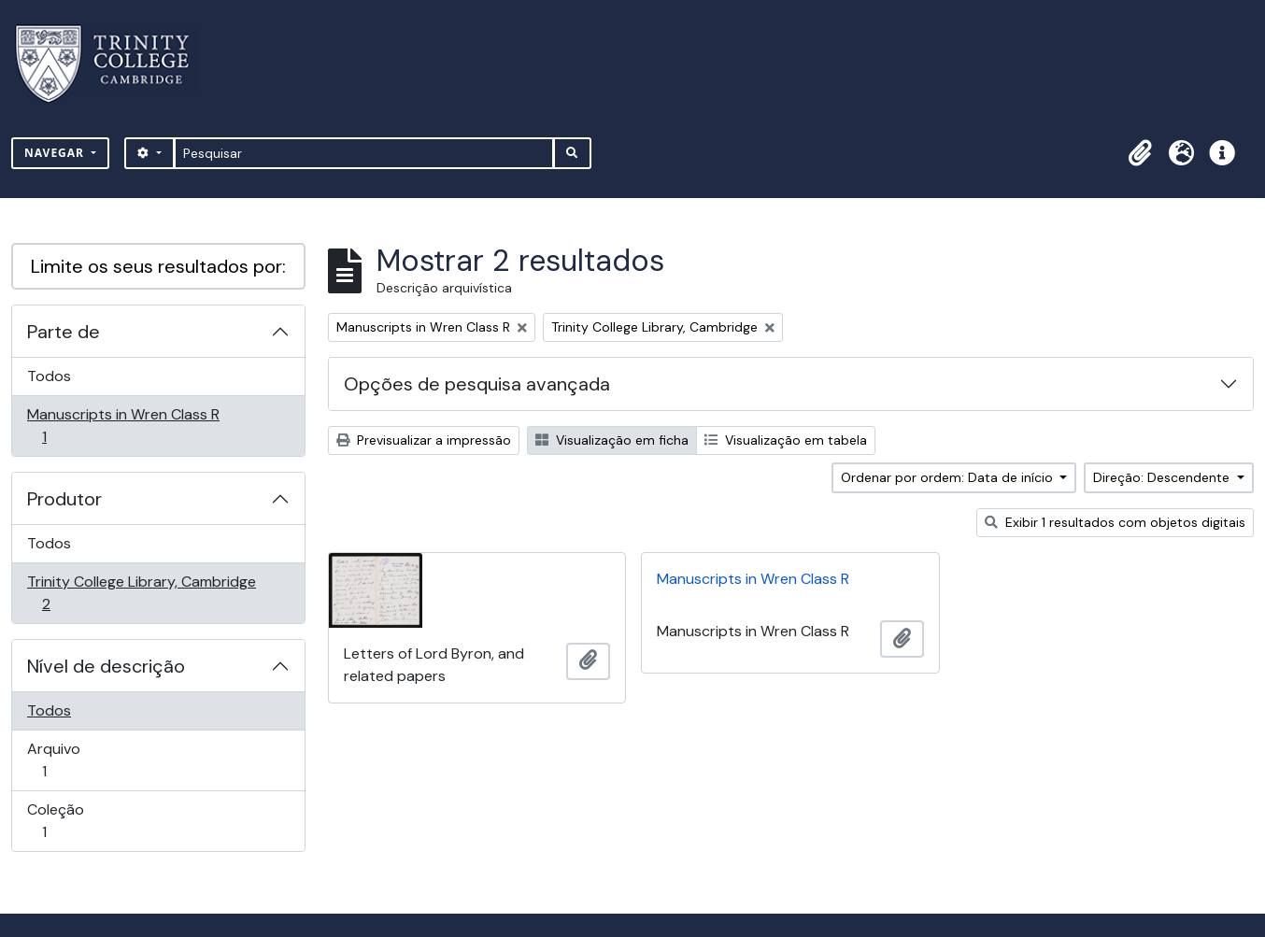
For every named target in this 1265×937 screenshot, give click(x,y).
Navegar (56, 153)
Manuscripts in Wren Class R (123, 425)
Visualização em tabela (785, 440)
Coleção (70, 821)
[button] (1139, 153)
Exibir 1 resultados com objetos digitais (1115, 522)
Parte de (63, 331)
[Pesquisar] (364, 153)
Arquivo (70, 760)
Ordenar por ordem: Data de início (949, 477)
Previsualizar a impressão (423, 440)
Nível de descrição (106, 666)
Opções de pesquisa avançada (477, 384)
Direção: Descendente (1163, 477)
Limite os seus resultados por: (158, 266)
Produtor (64, 499)
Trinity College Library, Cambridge (141, 593)
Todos (49, 376)
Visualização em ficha (612, 440)
